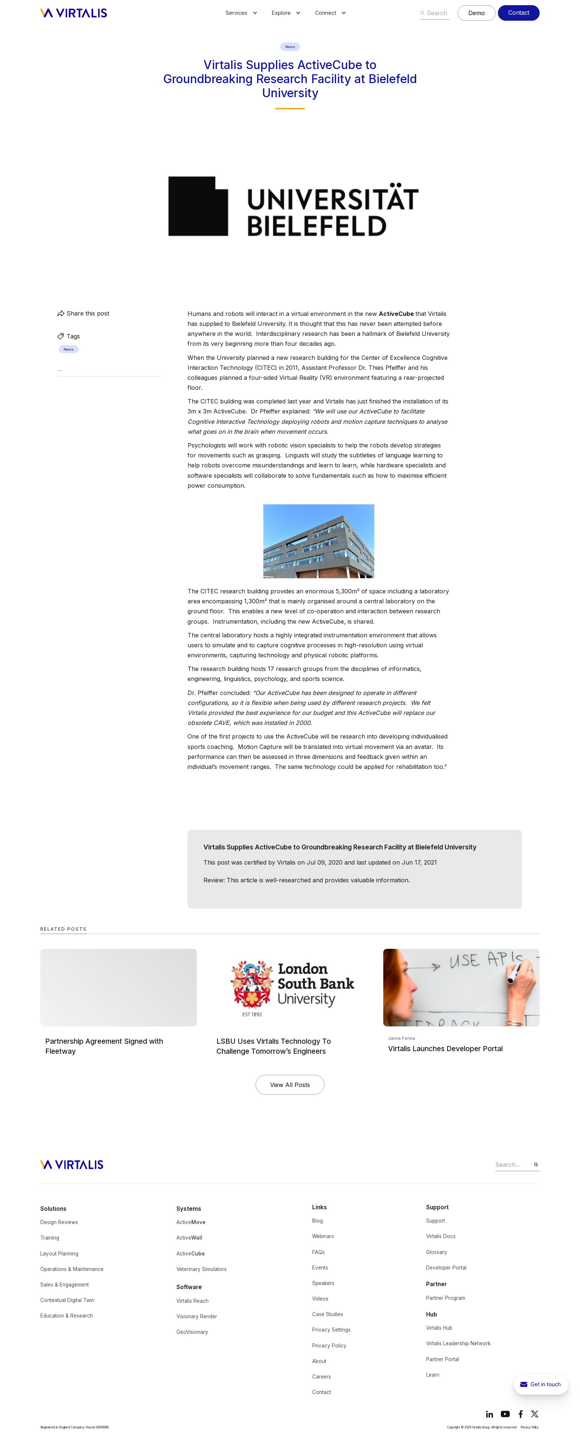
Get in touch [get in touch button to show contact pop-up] (545, 1384)
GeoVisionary (192, 1332)
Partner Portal (442, 1359)
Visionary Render (196, 1316)
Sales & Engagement (64, 1285)
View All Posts (290, 1084)
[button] (236, 13)
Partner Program (445, 1298)
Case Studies (327, 1314)
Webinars (323, 1236)
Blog (317, 1221)
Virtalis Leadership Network (458, 1343)
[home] (73, 13)
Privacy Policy (329, 1346)
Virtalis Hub (439, 1328)
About (319, 1361)
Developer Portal (446, 1268)
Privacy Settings (331, 1330)
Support (435, 1221)
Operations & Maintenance (72, 1269)
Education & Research (66, 1316)
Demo (476, 13)
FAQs (318, 1252)
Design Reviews (59, 1222)
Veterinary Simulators (201, 1269)
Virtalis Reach (192, 1301)
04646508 (102, 1427)
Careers (321, 1377)
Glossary (436, 1252)
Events (320, 1268)
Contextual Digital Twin (67, 1300)
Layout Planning (59, 1254)
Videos (320, 1299)
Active (191, 1222)
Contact (518, 12)
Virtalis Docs (441, 1236)
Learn (432, 1375)
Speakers (323, 1283)
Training (49, 1238)
